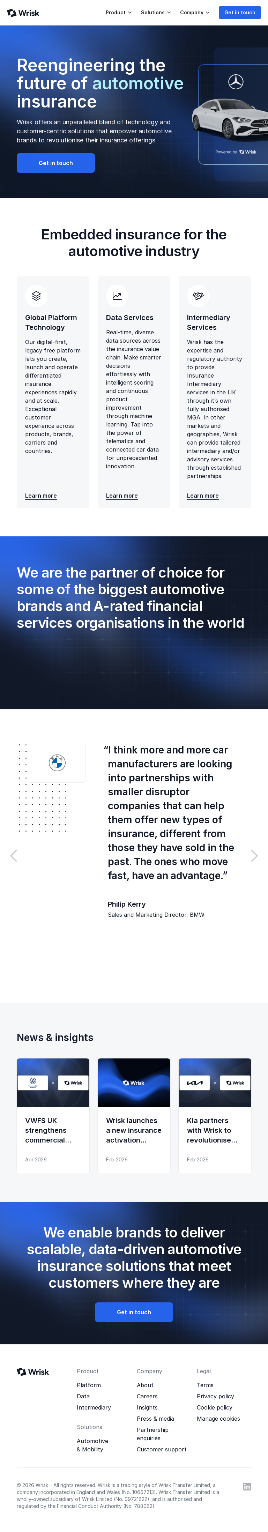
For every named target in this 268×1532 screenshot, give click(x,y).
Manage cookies (218, 1418)
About (145, 1385)
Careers (147, 1396)
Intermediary (94, 1407)
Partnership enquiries (153, 1434)
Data (83, 1396)
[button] (117, 12)
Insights (147, 1407)
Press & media (155, 1418)
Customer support (162, 1449)
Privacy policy (215, 1396)
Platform (89, 1385)
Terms (205, 1385)
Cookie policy (214, 1407)
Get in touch (239, 12)
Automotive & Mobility (92, 1445)
